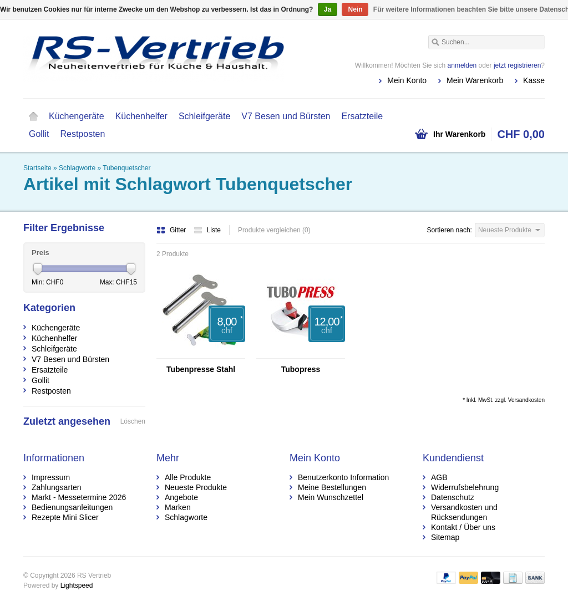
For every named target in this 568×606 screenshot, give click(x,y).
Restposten (82, 134)
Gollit (39, 134)
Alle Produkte (188, 477)
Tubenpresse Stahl (200, 369)
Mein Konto (407, 80)
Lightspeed (76, 585)
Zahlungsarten (57, 487)
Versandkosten (526, 400)
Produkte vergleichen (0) (274, 230)
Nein (355, 9)
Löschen (132, 421)
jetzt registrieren (517, 65)
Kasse (534, 80)
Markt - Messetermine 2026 (79, 497)
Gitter (172, 230)
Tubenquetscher (126, 168)
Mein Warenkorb (475, 80)
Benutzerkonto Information (343, 477)
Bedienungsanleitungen (72, 507)
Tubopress (301, 369)
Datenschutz (452, 497)
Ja (327, 9)
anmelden (462, 65)
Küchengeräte (76, 116)
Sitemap (445, 537)
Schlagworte (77, 168)
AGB (439, 477)
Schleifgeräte (204, 116)
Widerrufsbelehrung (465, 487)
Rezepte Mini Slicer (65, 517)
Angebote (181, 497)
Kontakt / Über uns (463, 527)
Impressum (51, 477)
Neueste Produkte (196, 487)
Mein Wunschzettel (330, 497)
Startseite (33, 116)
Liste (207, 230)
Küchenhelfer (141, 116)
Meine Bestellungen (332, 487)
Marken (178, 507)
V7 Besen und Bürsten (285, 116)
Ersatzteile (362, 116)
